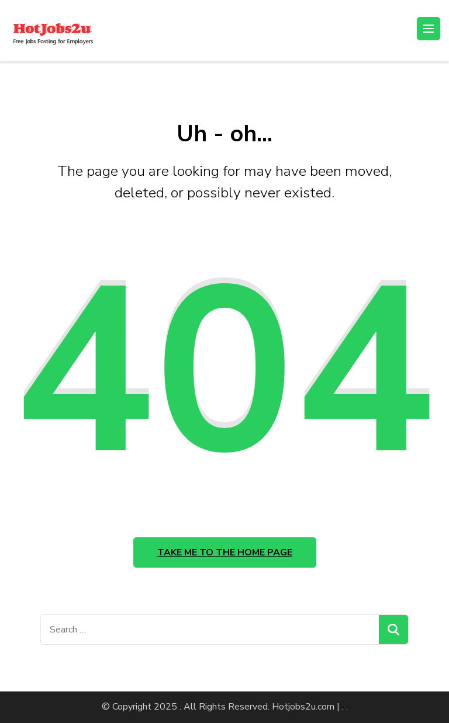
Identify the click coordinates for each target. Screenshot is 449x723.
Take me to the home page (224, 552)
